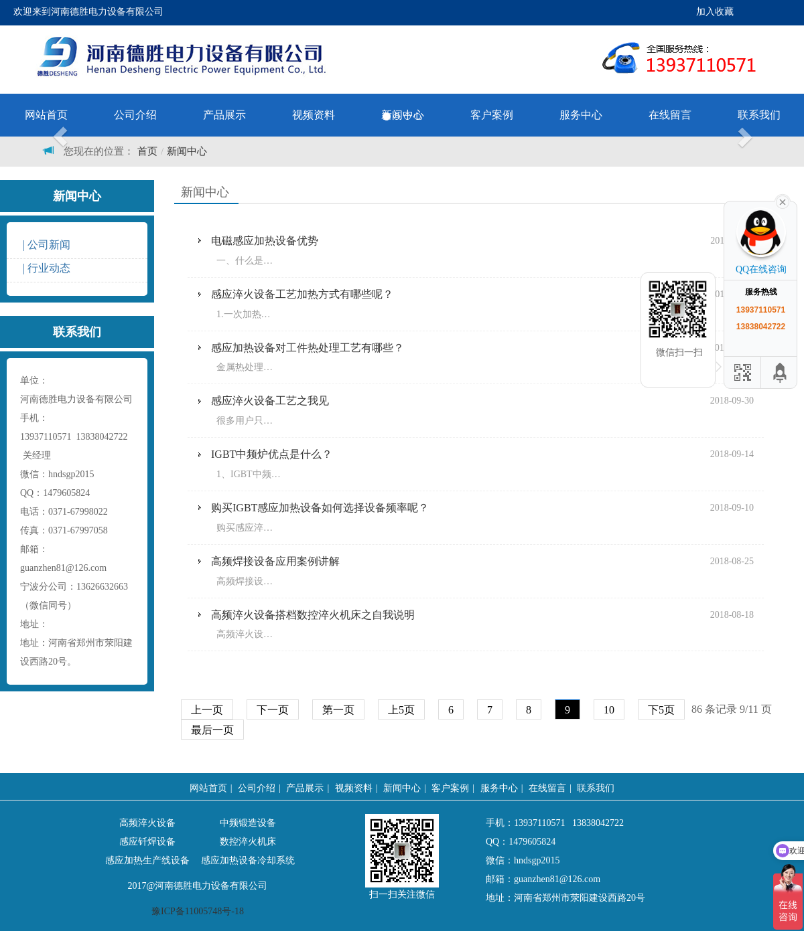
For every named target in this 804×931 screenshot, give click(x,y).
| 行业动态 (45, 268)
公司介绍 (135, 114)
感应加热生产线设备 (147, 860)
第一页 (338, 709)
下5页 (661, 709)
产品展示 (305, 788)
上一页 (207, 709)
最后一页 (212, 730)
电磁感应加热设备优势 (264, 240)
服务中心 (499, 788)
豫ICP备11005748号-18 (197, 911)
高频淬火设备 (147, 823)
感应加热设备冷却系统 (248, 860)
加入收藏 (715, 12)
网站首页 (46, 114)
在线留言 (670, 114)
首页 (147, 151)
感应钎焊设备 (147, 842)
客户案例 (450, 788)
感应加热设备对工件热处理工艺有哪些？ (307, 347)
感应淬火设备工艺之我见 (270, 400)
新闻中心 (187, 151)
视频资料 (354, 788)
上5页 (401, 709)
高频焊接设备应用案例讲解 (275, 561)
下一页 (273, 709)
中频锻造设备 (248, 823)
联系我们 (759, 114)
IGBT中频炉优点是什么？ (271, 454)
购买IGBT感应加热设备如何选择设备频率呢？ (320, 507)
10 (609, 709)
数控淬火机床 (248, 842)
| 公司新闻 (45, 244)
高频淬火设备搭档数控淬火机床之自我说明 (313, 614)
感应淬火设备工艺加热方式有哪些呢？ (302, 294)
